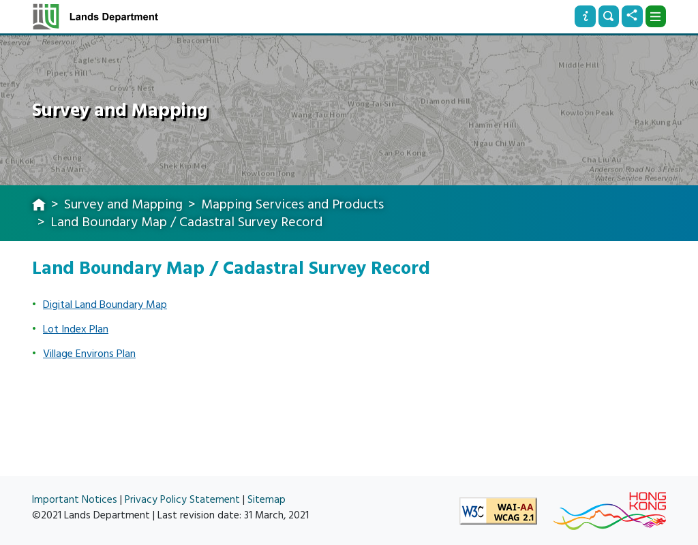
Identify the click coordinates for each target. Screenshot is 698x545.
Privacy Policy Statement (182, 500)
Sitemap (266, 500)
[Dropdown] (656, 16)
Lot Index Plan (75, 329)
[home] (39, 205)
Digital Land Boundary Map (105, 304)
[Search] (608, 16)
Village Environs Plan (89, 353)
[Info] (585, 16)
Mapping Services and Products (292, 204)
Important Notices (74, 500)
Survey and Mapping (123, 204)
